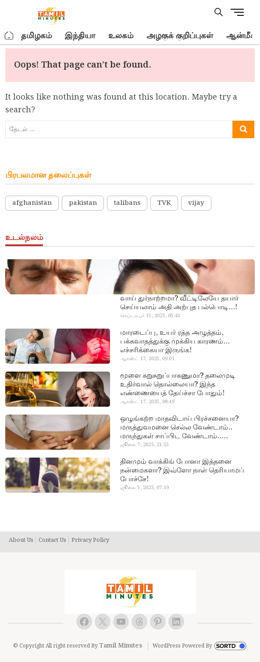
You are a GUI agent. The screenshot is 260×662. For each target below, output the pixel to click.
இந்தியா (80, 35)
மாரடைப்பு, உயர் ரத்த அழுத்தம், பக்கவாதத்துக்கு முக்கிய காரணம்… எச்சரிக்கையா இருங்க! (175, 342)
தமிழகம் (36, 35)
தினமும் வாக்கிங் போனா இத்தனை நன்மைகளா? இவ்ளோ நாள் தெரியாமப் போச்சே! (182, 471)
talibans (127, 203)
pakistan (83, 203)
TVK (164, 203)
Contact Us (52, 540)
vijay (196, 203)
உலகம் (120, 35)
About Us (21, 540)
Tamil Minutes (120, 646)
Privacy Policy (90, 540)
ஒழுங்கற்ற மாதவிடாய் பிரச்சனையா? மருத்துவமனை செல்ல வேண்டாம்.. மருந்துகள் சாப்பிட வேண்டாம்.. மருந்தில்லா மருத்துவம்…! (179, 428)
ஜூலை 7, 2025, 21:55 (144, 445)
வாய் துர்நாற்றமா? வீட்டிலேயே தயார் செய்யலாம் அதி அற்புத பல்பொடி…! (179, 303)
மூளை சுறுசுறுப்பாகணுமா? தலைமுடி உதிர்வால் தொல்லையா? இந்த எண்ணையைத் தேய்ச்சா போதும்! (177, 385)
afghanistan (32, 203)
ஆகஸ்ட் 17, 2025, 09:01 (147, 359)
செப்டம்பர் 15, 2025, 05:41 (150, 316)
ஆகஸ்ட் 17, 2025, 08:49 (147, 402)
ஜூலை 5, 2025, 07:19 (144, 488)
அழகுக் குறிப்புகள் (179, 35)
